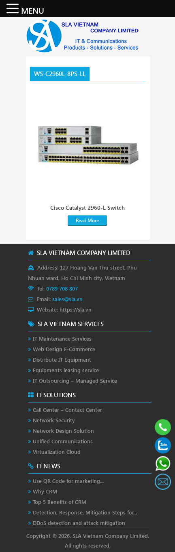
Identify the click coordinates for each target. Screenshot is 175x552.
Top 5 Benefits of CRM (59, 501)
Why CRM (45, 491)
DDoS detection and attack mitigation (79, 522)
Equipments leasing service (66, 370)
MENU (32, 10)
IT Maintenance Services (62, 338)
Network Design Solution (63, 430)
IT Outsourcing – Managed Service (75, 380)
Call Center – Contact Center (67, 409)
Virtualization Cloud (57, 451)
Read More (87, 220)
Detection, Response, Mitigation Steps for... (85, 512)
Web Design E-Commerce (64, 349)
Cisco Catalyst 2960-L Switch (87, 207)
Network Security (54, 420)
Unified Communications (63, 441)
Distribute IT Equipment (62, 359)
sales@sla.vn (67, 298)
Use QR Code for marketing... (68, 480)
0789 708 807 (62, 288)
